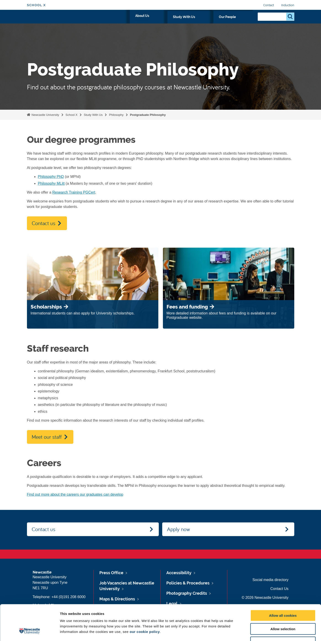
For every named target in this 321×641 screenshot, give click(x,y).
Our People (240, 22)
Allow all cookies (283, 585)
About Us (183, 22)
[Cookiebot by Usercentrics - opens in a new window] (30, 632)
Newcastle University (45, 115)
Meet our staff (47, 436)
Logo (48, 21)
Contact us (43, 223)
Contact (268, 5)
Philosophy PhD (51, 177)
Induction (287, 5)
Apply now (178, 529)
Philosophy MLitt (51, 183)
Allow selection (282, 598)
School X (36, 5)
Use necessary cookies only (283, 612)
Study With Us (210, 22)
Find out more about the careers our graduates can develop (75, 494)
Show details (239, 632)
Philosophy (116, 115)
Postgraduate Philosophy (148, 115)
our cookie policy (145, 601)
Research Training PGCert (73, 192)
